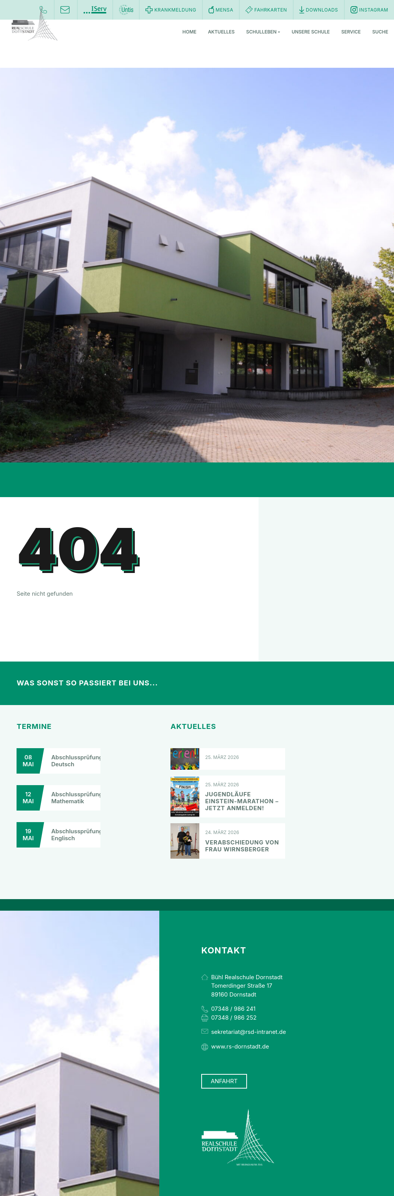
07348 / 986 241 (233, 1008)
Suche (380, 32)
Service (351, 32)
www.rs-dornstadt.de (240, 1046)
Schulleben (263, 32)
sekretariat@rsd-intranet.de (248, 1031)
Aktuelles (221, 32)
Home (189, 32)
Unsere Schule (311, 32)
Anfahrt (224, 1081)
